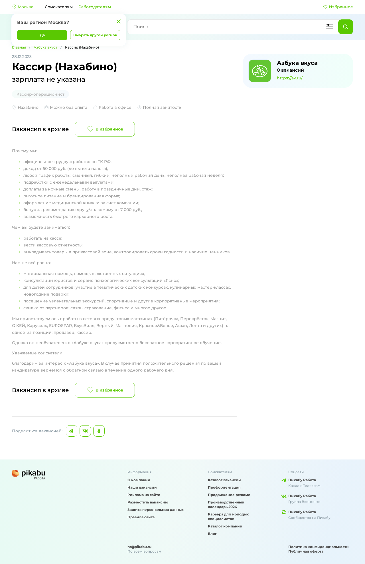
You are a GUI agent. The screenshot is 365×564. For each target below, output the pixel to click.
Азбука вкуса (45, 47)
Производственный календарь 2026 (226, 504)
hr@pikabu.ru (139, 547)
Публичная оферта (305, 551)
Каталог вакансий (224, 480)
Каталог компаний (225, 526)
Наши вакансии (142, 487)
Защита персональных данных (155, 509)
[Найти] (345, 26)
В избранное (104, 129)
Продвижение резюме (229, 495)
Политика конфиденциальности (318, 547)
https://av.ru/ (290, 78)
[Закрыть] (119, 21)
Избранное (338, 7)
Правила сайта (141, 517)
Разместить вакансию (147, 502)
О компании (138, 480)
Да (42, 35)
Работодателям (94, 7)
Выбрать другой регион (95, 35)
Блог (212, 533)
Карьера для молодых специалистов (228, 516)
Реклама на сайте (143, 495)
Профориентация (224, 487)
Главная (19, 47)
